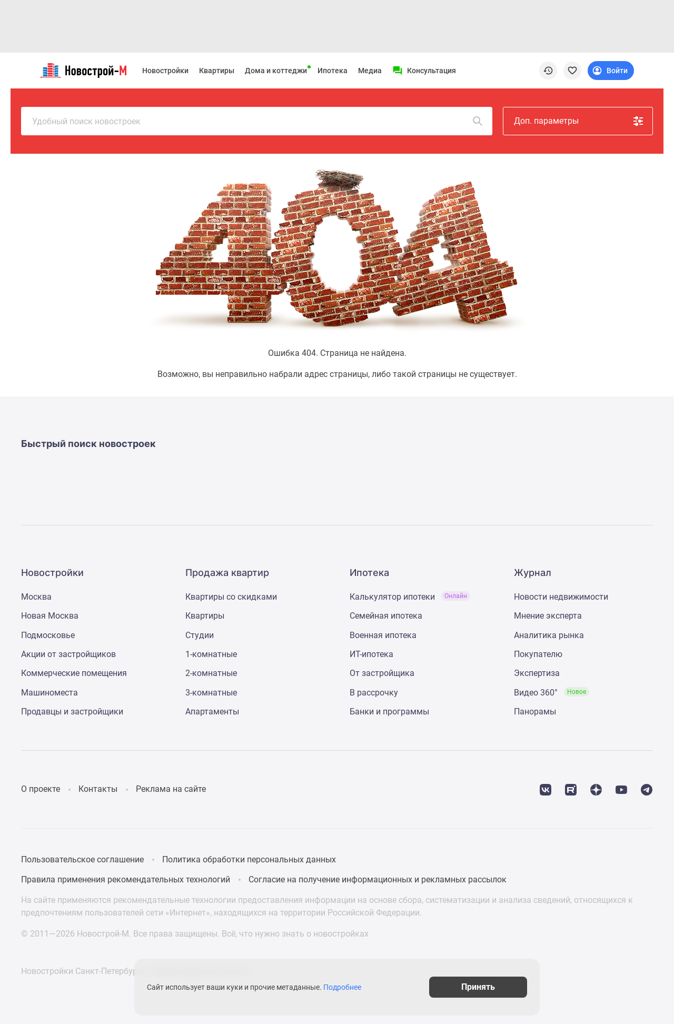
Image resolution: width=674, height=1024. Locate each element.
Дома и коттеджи (276, 70)
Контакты (97, 789)
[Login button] (611, 70)
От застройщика (382, 673)
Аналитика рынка (549, 635)
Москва (36, 597)
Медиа (370, 70)
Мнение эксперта (548, 616)
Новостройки (165, 70)
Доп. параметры (579, 121)
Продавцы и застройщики (72, 712)
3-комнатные (211, 693)
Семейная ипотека (386, 616)
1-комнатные (211, 654)
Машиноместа (49, 693)
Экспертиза (537, 673)
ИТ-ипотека (371, 654)
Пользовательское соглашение (82, 859)
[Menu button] (424, 70)
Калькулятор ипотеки (410, 597)
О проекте (40, 789)
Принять (478, 987)
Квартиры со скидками (231, 597)
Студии (199, 635)
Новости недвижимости (561, 597)
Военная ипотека (383, 635)
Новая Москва (49, 616)
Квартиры (216, 70)
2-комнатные (211, 673)
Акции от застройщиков (68, 654)
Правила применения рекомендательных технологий (125, 879)
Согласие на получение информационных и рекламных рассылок (378, 879)
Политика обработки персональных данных (249, 859)
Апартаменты (212, 712)
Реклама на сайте (171, 789)
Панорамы (535, 712)
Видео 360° (551, 693)
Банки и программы (389, 712)
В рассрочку (374, 693)
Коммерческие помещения (74, 673)
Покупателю (538, 654)
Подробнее (342, 987)
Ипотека (333, 70)
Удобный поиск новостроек (258, 121)
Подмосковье (48, 635)
